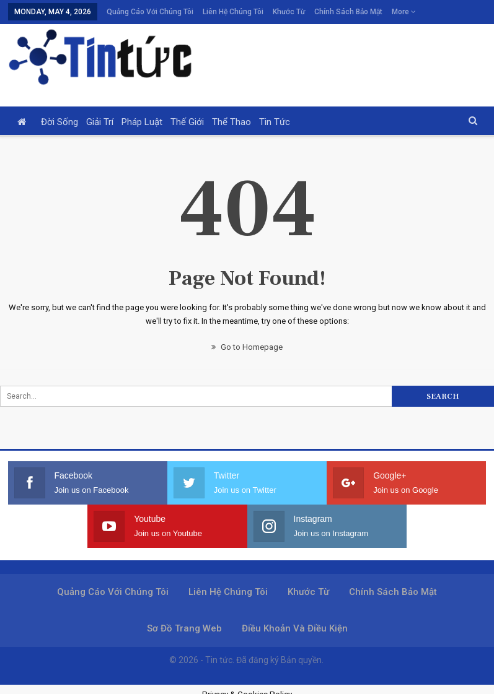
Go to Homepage (247, 347)
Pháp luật (141, 122)
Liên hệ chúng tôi (233, 11)
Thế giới (187, 122)
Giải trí (99, 122)
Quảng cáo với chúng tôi (150, 11)
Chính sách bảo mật (348, 11)
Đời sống (59, 122)
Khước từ (289, 11)
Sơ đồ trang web (184, 628)
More (404, 11)
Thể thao (231, 122)
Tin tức (274, 122)
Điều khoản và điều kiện (295, 628)
